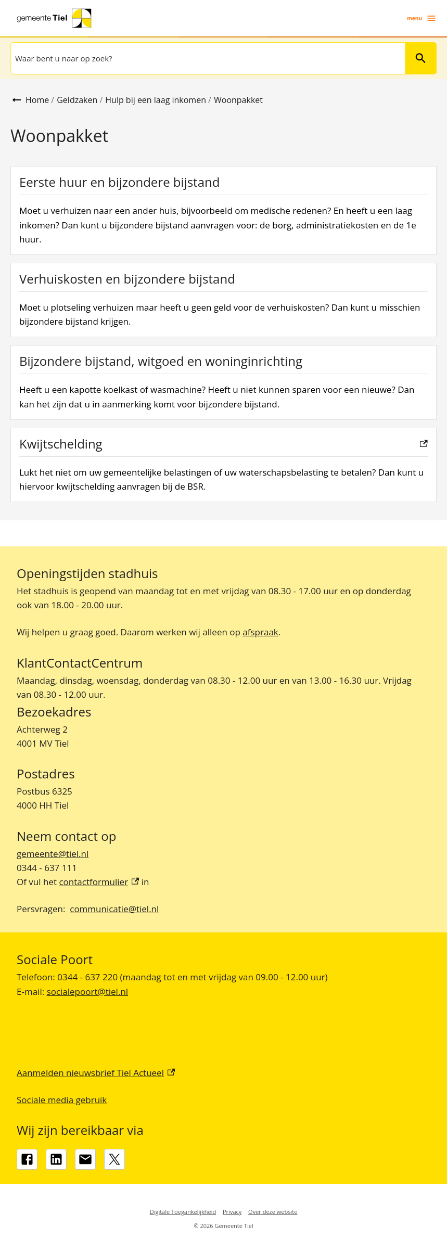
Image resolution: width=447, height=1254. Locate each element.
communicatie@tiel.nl (114, 909)
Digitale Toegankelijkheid (183, 1211)
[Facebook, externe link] (27, 1159)
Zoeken (420, 58)
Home (37, 100)
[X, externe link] (114, 1159)
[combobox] (207, 58)
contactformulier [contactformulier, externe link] (99, 882)
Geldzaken (77, 100)
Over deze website (272, 1211)
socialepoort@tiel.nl (88, 991)
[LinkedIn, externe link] (56, 1159)
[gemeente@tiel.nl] (85, 1159)
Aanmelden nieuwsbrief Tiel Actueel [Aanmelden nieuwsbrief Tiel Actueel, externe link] (96, 1073)
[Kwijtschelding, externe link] (223, 465)
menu (422, 18)
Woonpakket (238, 100)
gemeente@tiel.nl (52, 854)
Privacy (232, 1211)
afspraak (260, 632)
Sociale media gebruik (62, 1100)
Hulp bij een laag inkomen (155, 100)
